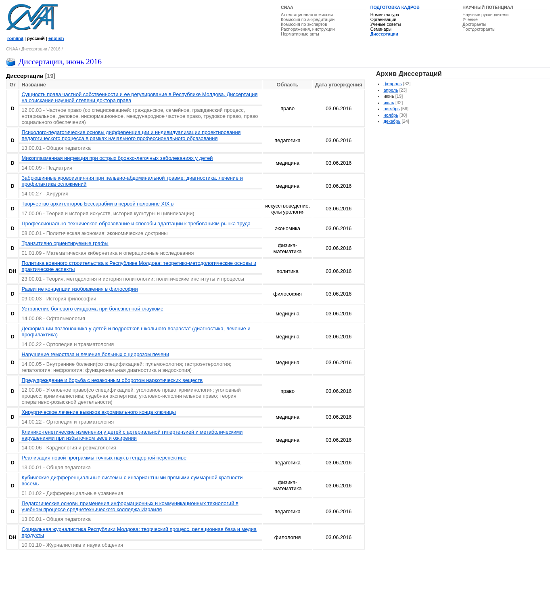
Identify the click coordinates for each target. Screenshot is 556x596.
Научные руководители (485, 14)
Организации (383, 19)
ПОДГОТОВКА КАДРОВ (395, 7)
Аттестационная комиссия (307, 14)
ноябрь (390, 115)
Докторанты (474, 24)
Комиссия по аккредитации (307, 19)
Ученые (470, 19)
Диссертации (384, 33)
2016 (56, 48)
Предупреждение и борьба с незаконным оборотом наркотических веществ (112, 380)
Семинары (380, 29)
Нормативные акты (300, 33)
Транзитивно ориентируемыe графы (64, 243)
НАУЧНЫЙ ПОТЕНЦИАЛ (487, 7)
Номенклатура (384, 14)
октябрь (391, 108)
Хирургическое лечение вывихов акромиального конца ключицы (98, 412)
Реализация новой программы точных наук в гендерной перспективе (103, 458)
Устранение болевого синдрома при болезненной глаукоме (92, 309)
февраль (392, 83)
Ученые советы (385, 24)
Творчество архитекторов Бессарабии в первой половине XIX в (97, 204)
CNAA (287, 7)
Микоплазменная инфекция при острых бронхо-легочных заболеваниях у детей (117, 158)
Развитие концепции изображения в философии (79, 289)
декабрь (391, 121)
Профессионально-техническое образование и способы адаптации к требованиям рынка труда (136, 223)
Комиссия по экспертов (304, 24)
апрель (390, 90)
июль (388, 102)
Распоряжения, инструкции (308, 29)
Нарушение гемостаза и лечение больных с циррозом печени (95, 354)
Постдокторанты (478, 29)
